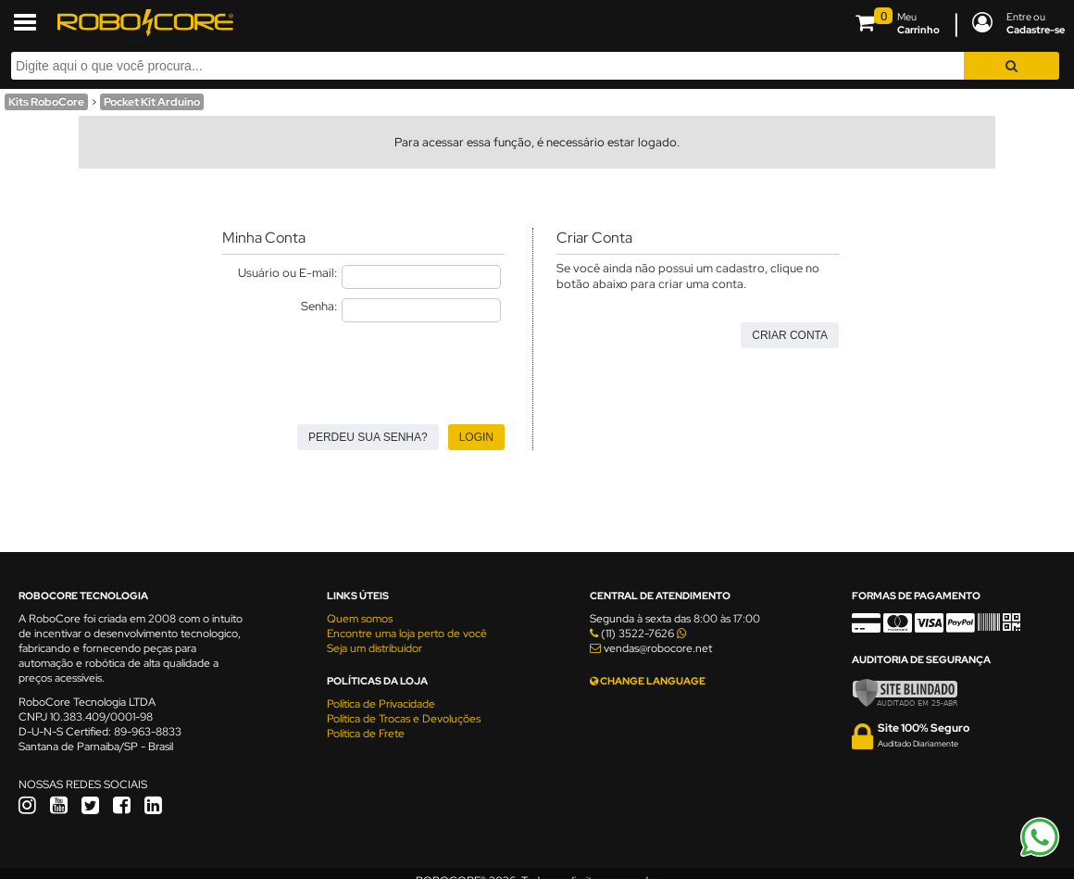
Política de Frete (366, 733)
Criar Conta (790, 335)
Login (476, 437)
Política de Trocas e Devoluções (404, 718)
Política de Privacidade (381, 704)
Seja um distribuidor (374, 648)
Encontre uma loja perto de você (407, 633)
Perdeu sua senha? (368, 437)
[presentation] (363, 368)
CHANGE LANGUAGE (648, 680)
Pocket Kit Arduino (152, 101)
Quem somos (360, 618)
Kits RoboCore (46, 101)
